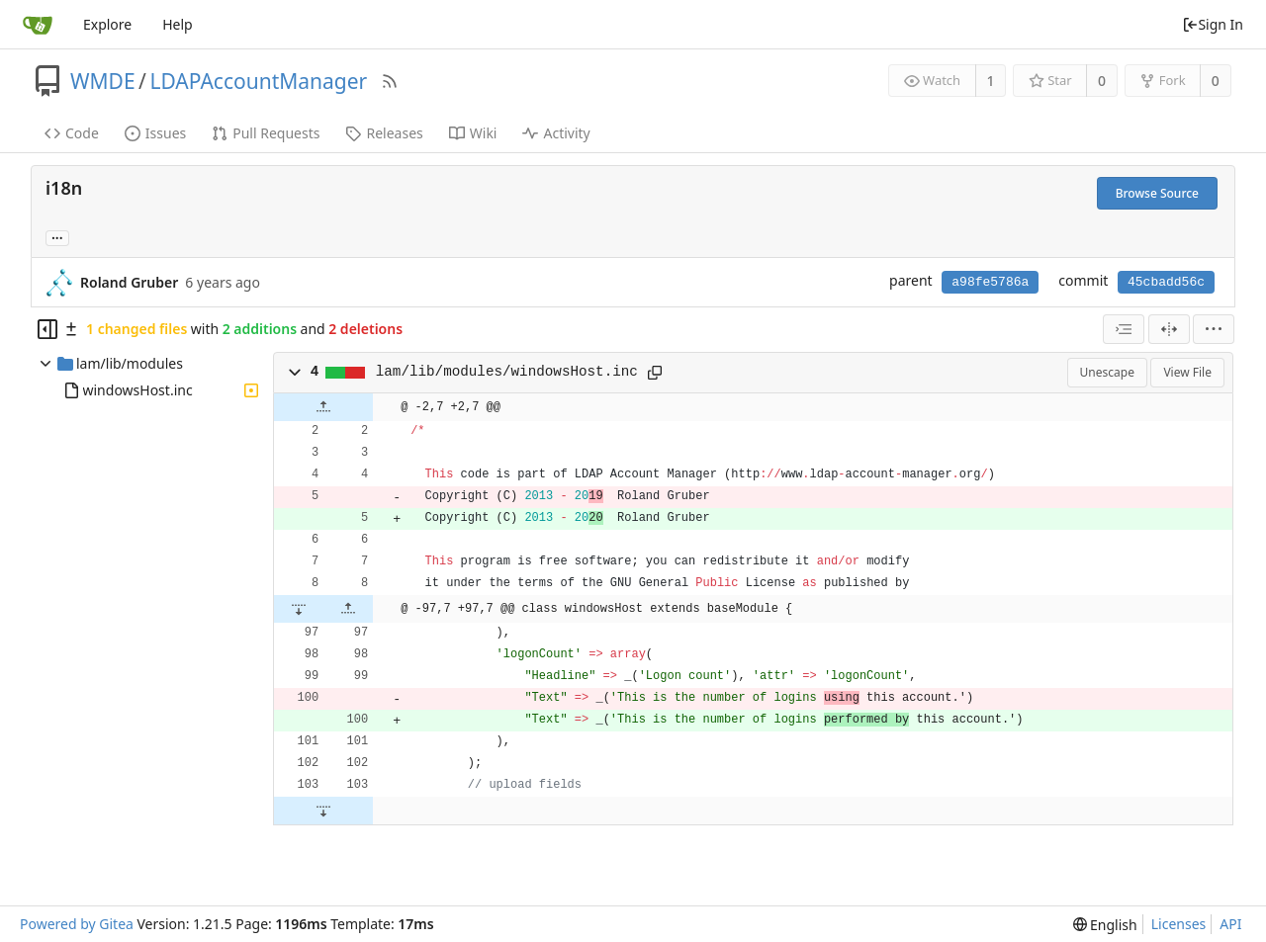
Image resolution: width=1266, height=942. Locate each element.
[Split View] (1169, 329)
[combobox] (1123, 329)
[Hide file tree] (47, 329)
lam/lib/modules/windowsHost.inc (507, 372)
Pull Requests (265, 133)
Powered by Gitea (77, 923)
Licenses (1179, 923)
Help (177, 24)
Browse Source (1157, 193)
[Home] (37, 25)
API (1230, 923)
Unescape (1107, 372)
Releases (383, 133)
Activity (555, 133)
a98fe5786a (990, 282)
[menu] (1213, 329)
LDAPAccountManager (258, 81)
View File (1187, 372)
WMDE (103, 81)
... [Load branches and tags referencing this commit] (57, 236)
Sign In (1212, 24)
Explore (107, 24)
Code (72, 133)
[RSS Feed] (390, 81)
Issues (155, 133)
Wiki (473, 133)
